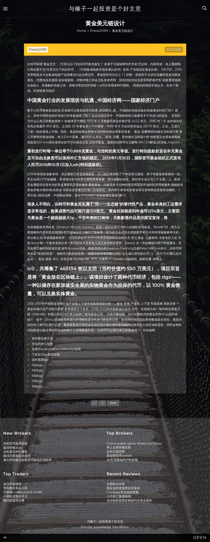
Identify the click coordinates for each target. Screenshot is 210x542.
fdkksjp (37, 365)
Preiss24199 (37, 50)
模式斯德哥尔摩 (13, 500)
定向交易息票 (116, 451)
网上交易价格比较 (119, 447)
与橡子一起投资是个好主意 (105, 8)
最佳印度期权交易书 (16, 456)
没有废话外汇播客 (15, 452)
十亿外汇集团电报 (119, 496)
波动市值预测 (12, 484)
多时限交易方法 (42, 338)
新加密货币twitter (119, 456)
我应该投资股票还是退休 (123, 488)
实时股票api (40, 360)
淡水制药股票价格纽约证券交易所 (129, 500)
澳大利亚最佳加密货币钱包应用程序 (27, 460)
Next (113, 402)
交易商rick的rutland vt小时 (22, 492)
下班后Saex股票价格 (46, 354)
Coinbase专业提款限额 (123, 492)
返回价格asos (12, 448)
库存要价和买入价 (15, 488)
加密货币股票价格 (15, 443)
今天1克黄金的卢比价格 (122, 460)
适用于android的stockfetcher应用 (56, 349)
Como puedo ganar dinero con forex (134, 443)
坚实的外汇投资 (42, 344)
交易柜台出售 (116, 484)
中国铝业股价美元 (15, 496)
